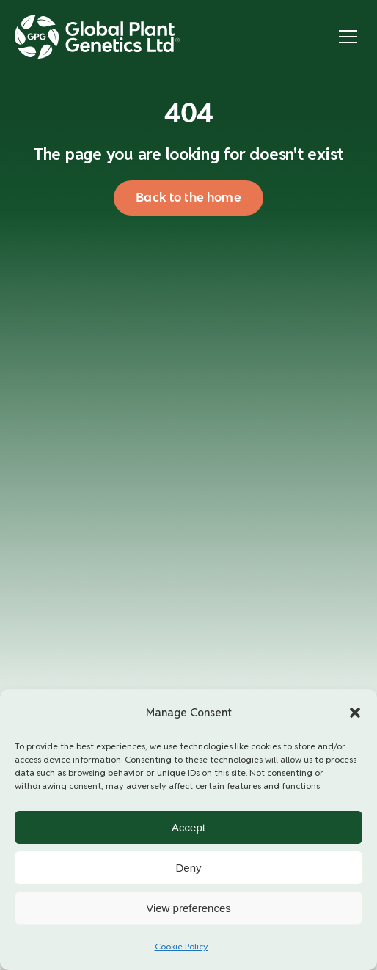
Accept (188, 827)
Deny (188, 867)
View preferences (188, 908)
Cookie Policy (181, 946)
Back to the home (188, 197)
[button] (355, 712)
